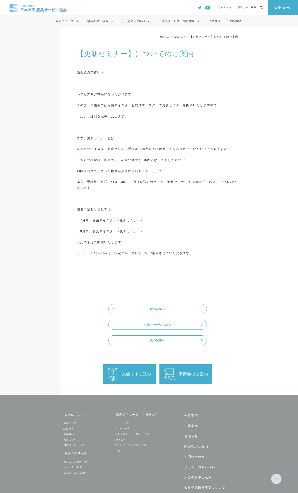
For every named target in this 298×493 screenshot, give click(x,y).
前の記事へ (103, 309)
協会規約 (68, 401)
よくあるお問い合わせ (137, 21)
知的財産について (74, 413)
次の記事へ (211, 309)
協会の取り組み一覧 (75, 428)
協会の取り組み (98, 21)
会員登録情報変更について (203, 444)
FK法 (118, 418)
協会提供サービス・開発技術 (137, 383)
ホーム (164, 36)
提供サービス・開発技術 (178, 21)
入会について (71, 407)
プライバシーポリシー (200, 461)
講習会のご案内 (247, 7)
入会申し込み (224, 7)
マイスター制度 (72, 433)
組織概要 (68, 396)
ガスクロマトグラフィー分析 (132, 401)
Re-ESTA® (122, 390)
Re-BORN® (122, 396)
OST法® (120, 407)
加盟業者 (236, 21)
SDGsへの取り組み (75, 439)
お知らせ (179, 36)
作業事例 (214, 21)
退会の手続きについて (200, 453)
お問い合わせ (283, 7)
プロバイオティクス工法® (130, 413)
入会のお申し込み (197, 435)
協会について (65, 21)
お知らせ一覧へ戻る (157, 309)
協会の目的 (70, 390)
